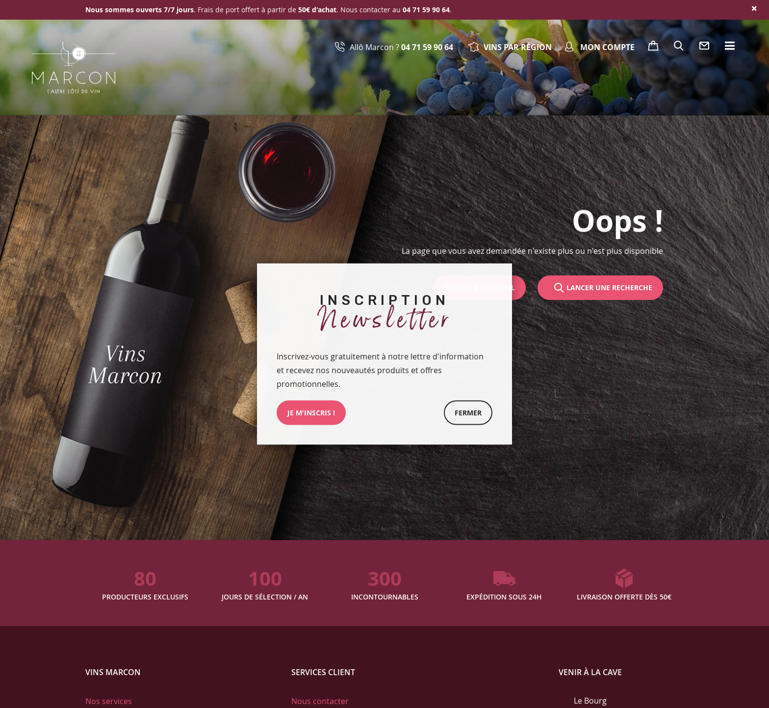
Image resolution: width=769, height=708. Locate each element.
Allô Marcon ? (401, 47)
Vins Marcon (113, 672)
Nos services (108, 701)
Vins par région (518, 47)
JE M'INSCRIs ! (311, 412)
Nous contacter (320, 701)
